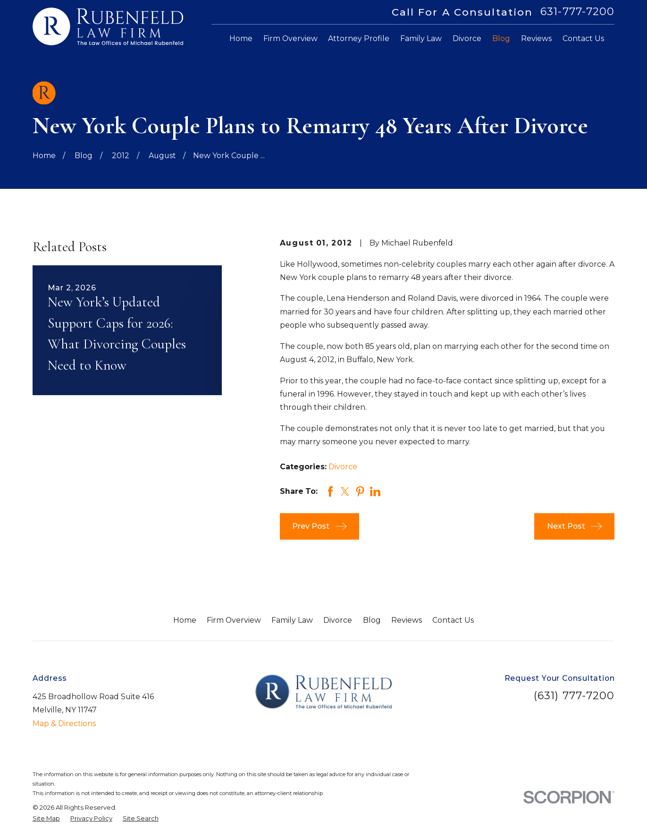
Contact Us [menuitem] (583, 38)
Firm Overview (234, 620)
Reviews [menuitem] (536, 38)
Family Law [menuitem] (421, 38)
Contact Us (453, 620)
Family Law (292, 620)
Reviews (406, 620)
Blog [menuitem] (501, 38)
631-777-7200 (577, 12)
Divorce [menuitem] (467, 38)
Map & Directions (64, 723)
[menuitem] (46, 818)
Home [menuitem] (240, 38)
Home (184, 620)
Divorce (342, 466)
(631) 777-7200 (574, 695)
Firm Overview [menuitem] (290, 38)
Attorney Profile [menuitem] (358, 38)
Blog (372, 620)
